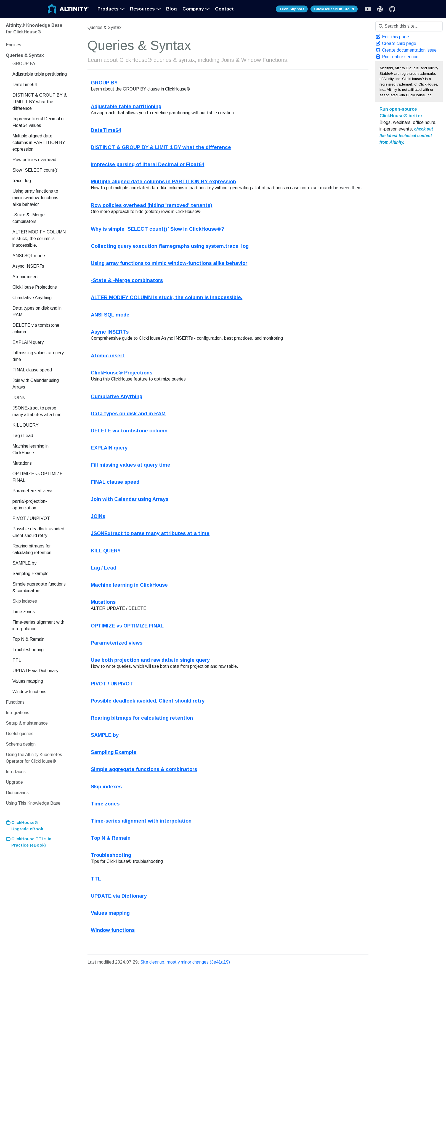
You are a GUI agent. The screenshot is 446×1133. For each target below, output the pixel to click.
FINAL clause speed (115, 482)
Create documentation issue (406, 50)
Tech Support (291, 9)
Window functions (113, 930)
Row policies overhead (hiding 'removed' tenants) (151, 205)
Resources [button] (142, 9)
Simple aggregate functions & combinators (144, 769)
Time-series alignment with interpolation (141, 821)
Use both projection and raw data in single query (150, 660)
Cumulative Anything (116, 396)
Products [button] (108, 9)
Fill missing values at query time (130, 465)
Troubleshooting (111, 855)
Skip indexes (106, 786)
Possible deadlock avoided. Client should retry (148, 701)
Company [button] (193, 9)
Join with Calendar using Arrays (129, 499)
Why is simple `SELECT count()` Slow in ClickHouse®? (157, 229)
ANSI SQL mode (110, 315)
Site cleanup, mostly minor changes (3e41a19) (185, 962)
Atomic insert (107, 355)
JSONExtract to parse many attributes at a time (150, 533)
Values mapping (110, 913)
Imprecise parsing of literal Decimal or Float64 (147, 164)
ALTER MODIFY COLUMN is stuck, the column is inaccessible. (166, 297)
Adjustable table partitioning (126, 106)
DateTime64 (106, 130)
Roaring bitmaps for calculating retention (142, 718)
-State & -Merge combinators (127, 280)
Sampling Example (113, 752)
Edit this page (392, 36)
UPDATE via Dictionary (119, 896)
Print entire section (396, 56)
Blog (171, 9)
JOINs (98, 516)
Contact (224, 9)
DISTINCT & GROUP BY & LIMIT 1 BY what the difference (161, 147)
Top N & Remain (111, 838)
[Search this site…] (409, 26)
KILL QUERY (106, 551)
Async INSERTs (110, 332)
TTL (96, 879)
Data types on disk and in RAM (128, 413)
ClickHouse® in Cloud (334, 9)
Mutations (103, 602)
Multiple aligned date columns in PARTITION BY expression (163, 181)
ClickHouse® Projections (121, 373)
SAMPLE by (105, 735)
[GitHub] (392, 9)
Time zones (105, 804)
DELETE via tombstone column (129, 430)
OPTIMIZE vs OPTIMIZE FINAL (127, 626)
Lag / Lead (103, 568)
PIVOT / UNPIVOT (112, 684)
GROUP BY (104, 83)
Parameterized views (116, 643)
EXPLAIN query (109, 448)
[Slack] (368, 9)
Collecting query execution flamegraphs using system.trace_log (170, 246)
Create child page (395, 43)
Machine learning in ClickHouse (129, 585)
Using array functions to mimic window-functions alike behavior (169, 263)
